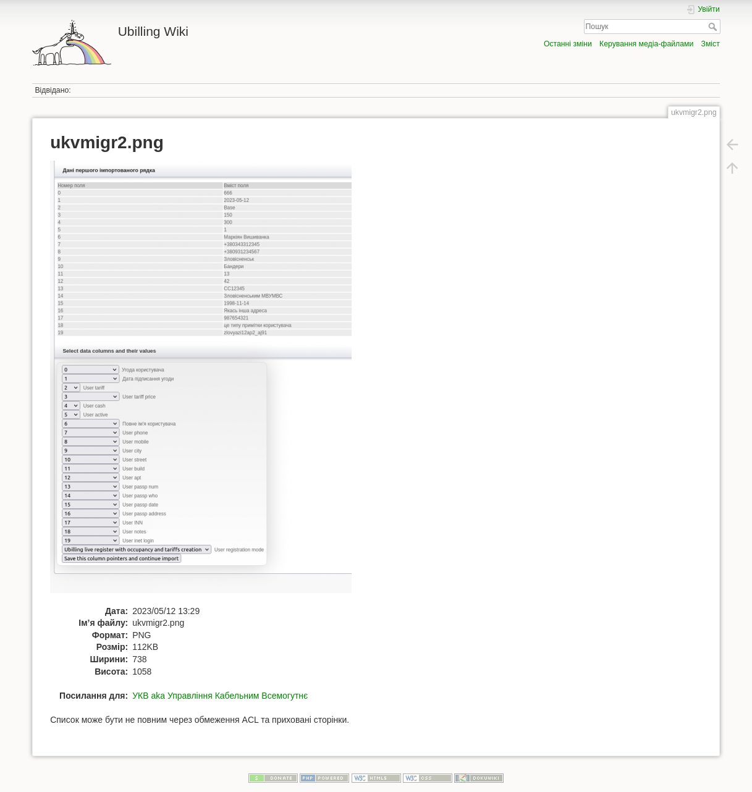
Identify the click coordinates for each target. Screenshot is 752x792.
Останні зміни (568, 44)
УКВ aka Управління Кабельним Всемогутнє (220, 696)
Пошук (714, 26)
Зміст (710, 44)
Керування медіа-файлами (646, 44)
